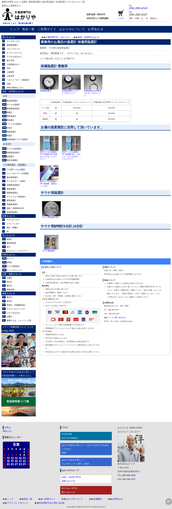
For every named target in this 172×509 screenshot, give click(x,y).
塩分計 (9, 282)
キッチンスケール (14, 53)
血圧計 (9, 301)
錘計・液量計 (12, 227)
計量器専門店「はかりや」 (58, 37)
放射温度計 (11, 132)
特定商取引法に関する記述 (51, 503)
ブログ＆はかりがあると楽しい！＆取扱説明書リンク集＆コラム (17, 374)
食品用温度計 (12, 101)
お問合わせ (96, 29)
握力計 (9, 297)
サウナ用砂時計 (13, 266)
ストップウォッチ (14, 270)
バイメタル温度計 (14, 124)
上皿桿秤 (10, 72)
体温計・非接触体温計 (16, 305)
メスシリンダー (13, 224)
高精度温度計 (12, 204)
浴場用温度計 (12, 212)
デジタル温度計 (13, 104)
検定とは (7, 431)
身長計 (9, 239)
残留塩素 (10, 289)
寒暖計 (9, 112)
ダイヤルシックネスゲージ (18, 251)
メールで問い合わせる (117, 318)
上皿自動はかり (13, 64)
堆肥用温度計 (12, 193)
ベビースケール (13, 49)
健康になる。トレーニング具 (19, 320)
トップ (15, 29)
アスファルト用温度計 (16, 197)
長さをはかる (8, 235)
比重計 (9, 278)
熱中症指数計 (12, 160)
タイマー (10, 258)
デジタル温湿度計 (14, 149)
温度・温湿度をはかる (88, 37)
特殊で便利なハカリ (15, 88)
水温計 (9, 128)
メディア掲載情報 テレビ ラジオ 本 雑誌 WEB (17, 329)
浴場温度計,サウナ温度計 (17, 139)
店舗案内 (97, 499)
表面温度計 (11, 189)
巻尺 (8, 247)
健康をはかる (8, 293)
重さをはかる (8, 37)
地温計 (9, 135)
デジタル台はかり (14, 57)
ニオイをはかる (13, 313)
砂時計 (9, 262)
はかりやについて (72, 29)
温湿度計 (10, 156)
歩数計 (9, 316)
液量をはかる (8, 216)
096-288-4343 (138, 8)
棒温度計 (10, 120)
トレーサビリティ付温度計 (18, 173)
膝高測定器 (11, 243)
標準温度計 (11, 116)
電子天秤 (10, 60)
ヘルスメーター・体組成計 (18, 80)
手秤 (8, 68)
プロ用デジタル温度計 (16, 169)
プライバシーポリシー (17, 503)
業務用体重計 (12, 45)
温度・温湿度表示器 (15, 208)
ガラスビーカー (13, 220)
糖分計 (9, 286)
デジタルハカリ (13, 41)
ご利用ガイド (47, 29)
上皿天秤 (10, 76)
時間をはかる (8, 254)
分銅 (8, 84)
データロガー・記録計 (16, 181)
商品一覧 (28, 29)
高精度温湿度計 (13, 152)
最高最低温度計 (13, 108)
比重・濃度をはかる (12, 274)
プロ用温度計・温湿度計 (15, 165)
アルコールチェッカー (16, 309)
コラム (7, 427)
